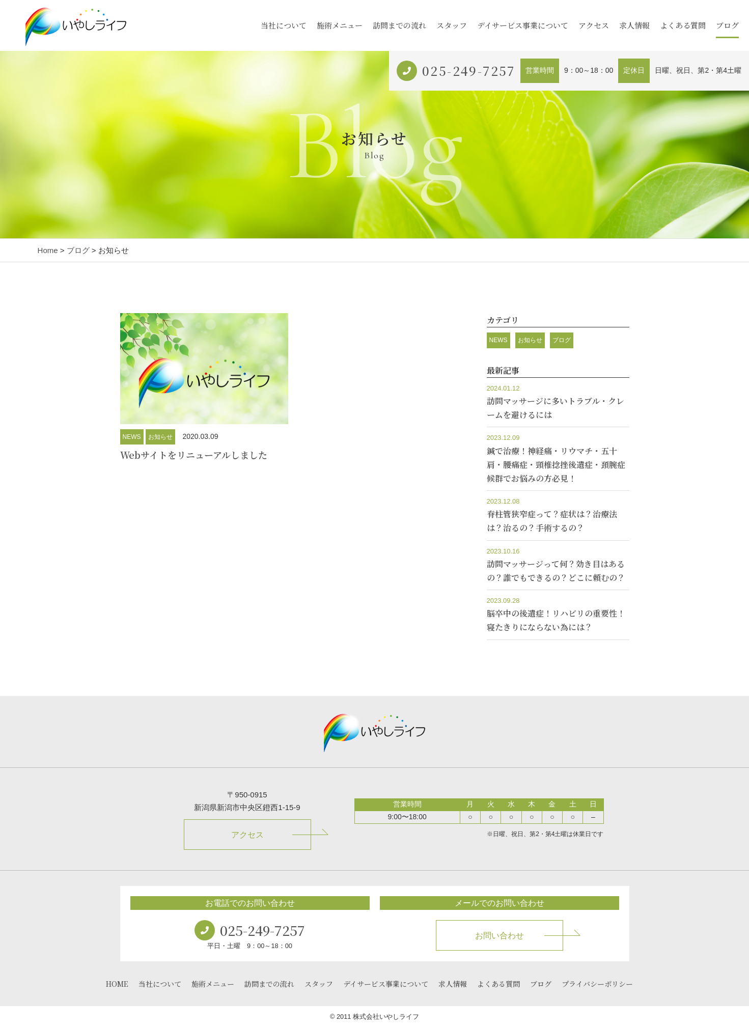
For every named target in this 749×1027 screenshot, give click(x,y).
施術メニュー (340, 25)
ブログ (727, 25)
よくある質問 (683, 25)
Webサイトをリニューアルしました (193, 454)
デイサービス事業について (522, 25)
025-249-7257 (468, 70)
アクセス (593, 25)
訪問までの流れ (399, 25)
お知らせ (160, 436)
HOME (117, 984)
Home (48, 250)
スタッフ (451, 25)
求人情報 (634, 25)
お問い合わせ (499, 935)
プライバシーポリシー (597, 984)
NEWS (132, 436)
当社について (284, 25)
